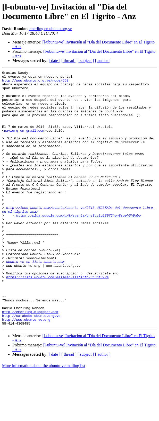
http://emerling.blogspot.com (30, 360)
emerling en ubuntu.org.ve (50, 28)
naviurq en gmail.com (24, 142)
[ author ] (103, 60)
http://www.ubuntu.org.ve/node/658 (35, 82)
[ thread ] (69, 60)
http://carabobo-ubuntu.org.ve (31, 365)
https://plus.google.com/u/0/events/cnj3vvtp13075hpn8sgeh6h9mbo (78, 244)
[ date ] (54, 60)
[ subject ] (86, 60)
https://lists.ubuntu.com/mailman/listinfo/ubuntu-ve (57, 318)
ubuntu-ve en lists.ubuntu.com (35, 300)
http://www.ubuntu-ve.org (26, 369)
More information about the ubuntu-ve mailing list (43, 416)
